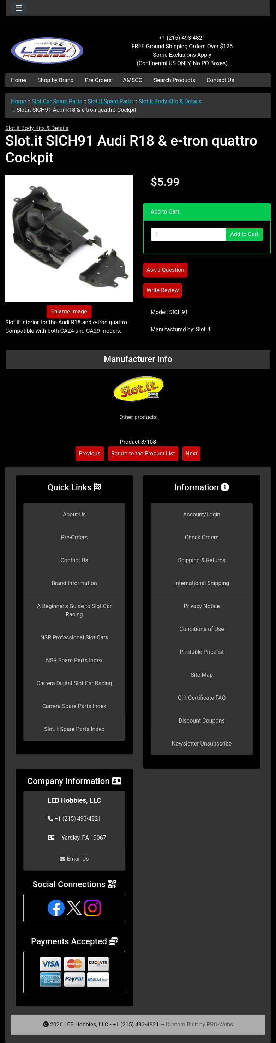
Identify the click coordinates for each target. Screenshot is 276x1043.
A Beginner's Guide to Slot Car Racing (74, 610)
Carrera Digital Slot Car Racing (74, 683)
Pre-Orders (98, 80)
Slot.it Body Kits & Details (170, 101)
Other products (138, 417)
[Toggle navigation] (19, 8)
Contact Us (220, 80)
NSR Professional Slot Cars (74, 637)
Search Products (174, 80)
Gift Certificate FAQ (202, 697)
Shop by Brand (55, 80)
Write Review (162, 290)
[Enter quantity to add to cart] (188, 234)
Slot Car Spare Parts (57, 101)
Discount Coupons (202, 720)
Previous (90, 453)
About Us (74, 514)
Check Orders (202, 537)
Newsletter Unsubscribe (202, 743)
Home (18, 80)
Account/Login (201, 514)
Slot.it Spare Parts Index (74, 729)
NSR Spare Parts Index (74, 660)
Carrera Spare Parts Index (74, 706)
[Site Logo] (50, 46)
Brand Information (74, 583)
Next (191, 453)
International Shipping (201, 583)
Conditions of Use (201, 629)
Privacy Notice (202, 606)
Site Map (202, 674)
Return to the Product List (143, 453)
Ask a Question (165, 269)
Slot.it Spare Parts (110, 101)
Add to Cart (244, 234)
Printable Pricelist (202, 652)
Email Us (74, 858)
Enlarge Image (69, 311)
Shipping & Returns (202, 560)
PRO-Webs (219, 1024)
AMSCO (132, 80)
